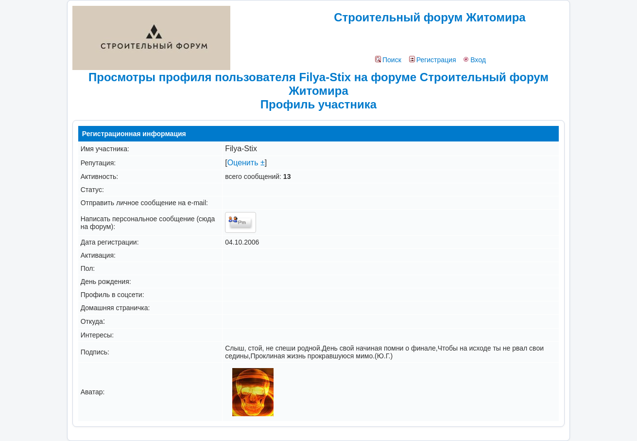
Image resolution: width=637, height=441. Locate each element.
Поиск (388, 60)
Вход (474, 60)
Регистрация (432, 60)
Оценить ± (246, 163)
